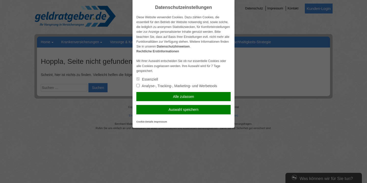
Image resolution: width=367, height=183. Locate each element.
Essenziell (147, 79)
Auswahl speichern (183, 110)
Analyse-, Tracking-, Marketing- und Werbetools (176, 86)
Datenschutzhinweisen (173, 46)
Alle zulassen (183, 97)
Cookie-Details (144, 121)
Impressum (160, 121)
